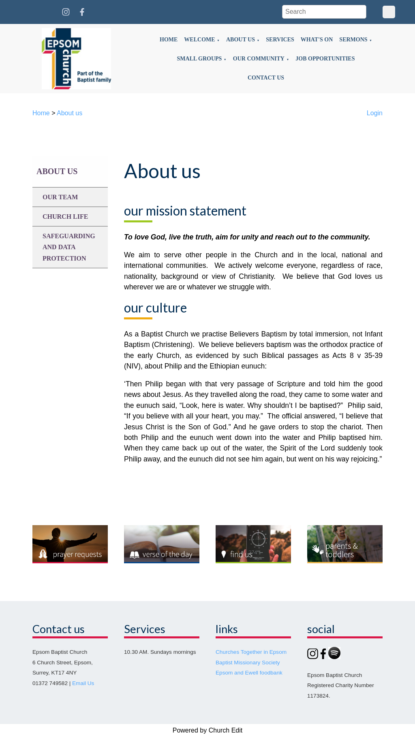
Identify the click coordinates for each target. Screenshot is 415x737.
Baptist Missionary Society (248, 662)
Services (280, 40)
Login (375, 113)
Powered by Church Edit (208, 730)
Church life (65, 216)
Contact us (266, 78)
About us (240, 40)
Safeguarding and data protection (69, 247)
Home (169, 40)
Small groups (199, 59)
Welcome (199, 40)
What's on (317, 40)
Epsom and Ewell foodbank (249, 673)
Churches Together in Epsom (251, 652)
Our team (60, 197)
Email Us (83, 683)
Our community (259, 59)
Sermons (353, 40)
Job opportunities (325, 59)
